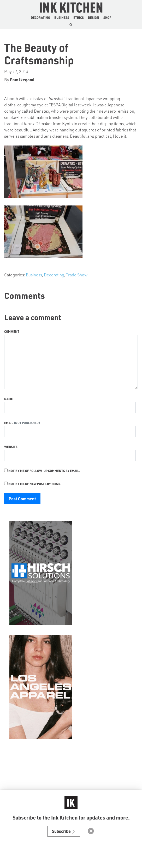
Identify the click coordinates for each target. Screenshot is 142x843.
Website (10, 447)
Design (93, 17)
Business (61, 17)
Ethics (78, 17)
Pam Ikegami (22, 79)
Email (9, 423)
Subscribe (64, 831)
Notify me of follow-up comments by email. (44, 471)
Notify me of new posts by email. (35, 484)
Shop (107, 17)
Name (8, 399)
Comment (11, 331)
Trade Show (76, 274)
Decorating (40, 17)
